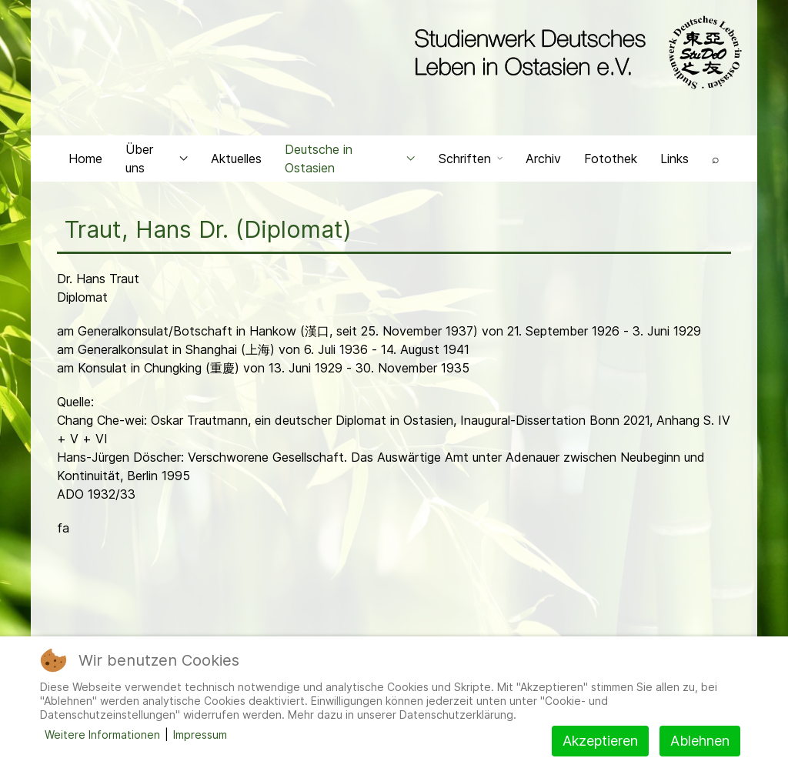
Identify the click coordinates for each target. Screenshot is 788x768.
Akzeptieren (600, 741)
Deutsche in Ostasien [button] (350, 158)
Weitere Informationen (102, 734)
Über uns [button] (156, 158)
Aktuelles (236, 158)
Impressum (200, 734)
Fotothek (610, 158)
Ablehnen (700, 741)
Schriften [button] (471, 158)
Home (85, 158)
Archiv (543, 158)
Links (674, 158)
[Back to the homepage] (574, 52)
